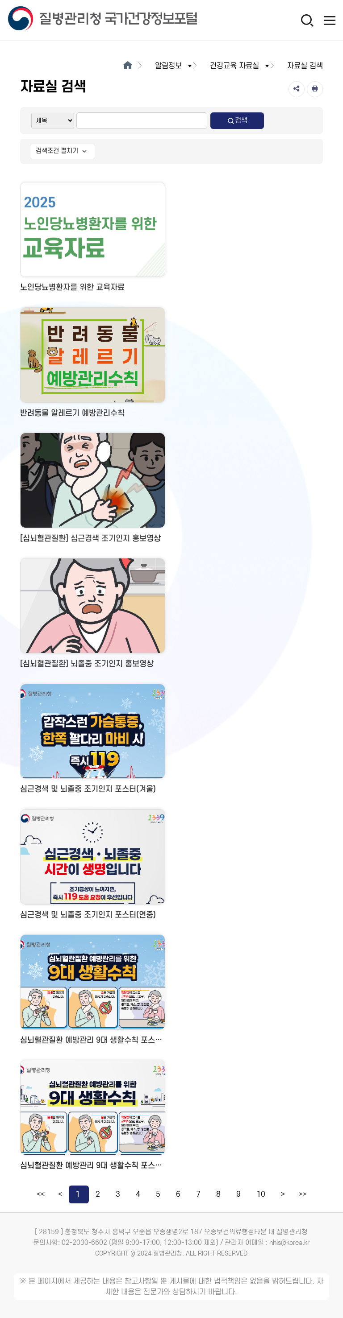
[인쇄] (315, 89)
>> (302, 1194)
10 (260, 1194)
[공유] (297, 89)
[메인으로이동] (127, 66)
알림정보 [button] (174, 66)
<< (41, 1194)
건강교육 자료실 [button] (240, 66)
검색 (237, 120)
